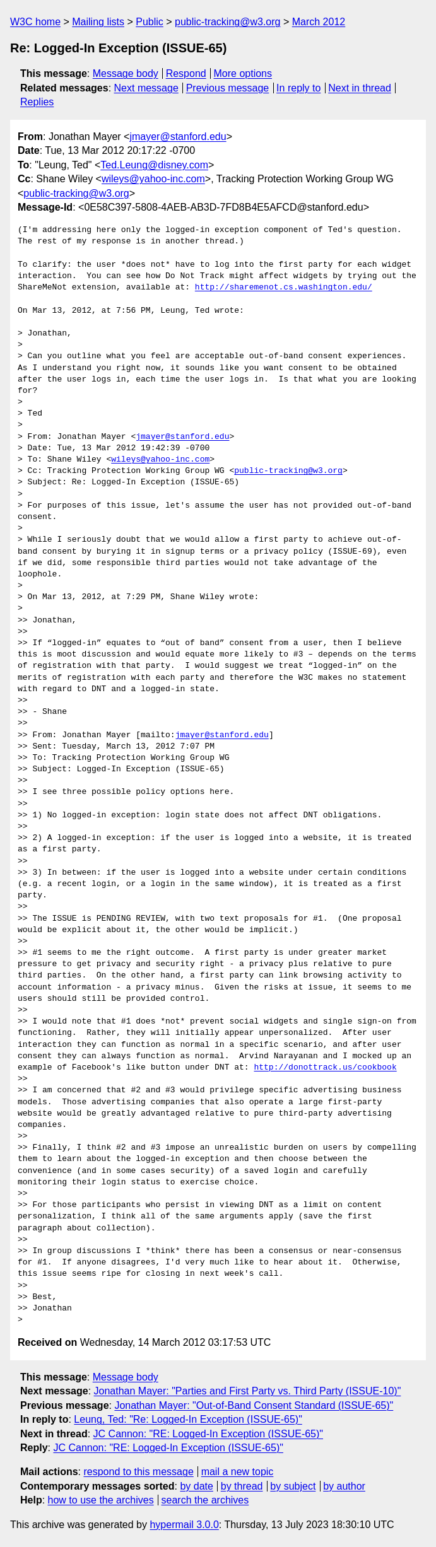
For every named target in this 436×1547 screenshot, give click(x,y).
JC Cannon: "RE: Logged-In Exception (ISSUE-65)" (208, 1433)
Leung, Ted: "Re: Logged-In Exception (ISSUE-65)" (188, 1419)
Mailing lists (98, 21)
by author (344, 1486)
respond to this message (138, 1471)
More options (243, 73)
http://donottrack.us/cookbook (325, 1067)
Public (149, 21)
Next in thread (359, 88)
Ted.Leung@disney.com (154, 165)
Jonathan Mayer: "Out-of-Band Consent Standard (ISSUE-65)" (253, 1405)
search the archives (205, 1500)
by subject (292, 1486)
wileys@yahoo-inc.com (153, 178)
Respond (186, 73)
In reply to (298, 88)
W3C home (35, 21)
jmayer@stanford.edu (177, 136)
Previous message (227, 88)
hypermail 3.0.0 (184, 1524)
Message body (125, 73)
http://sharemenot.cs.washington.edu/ (283, 287)
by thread (242, 1486)
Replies (37, 101)
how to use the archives (101, 1500)
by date (196, 1486)
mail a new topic (237, 1471)
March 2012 (319, 21)
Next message (146, 88)
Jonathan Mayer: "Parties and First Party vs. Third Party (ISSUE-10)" (247, 1391)
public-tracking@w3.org (227, 21)
